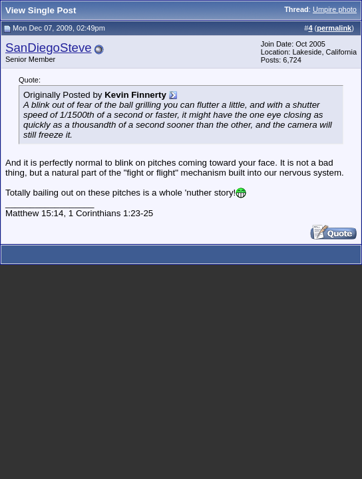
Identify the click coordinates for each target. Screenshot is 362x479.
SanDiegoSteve (48, 48)
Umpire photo (335, 9)
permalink (334, 28)
